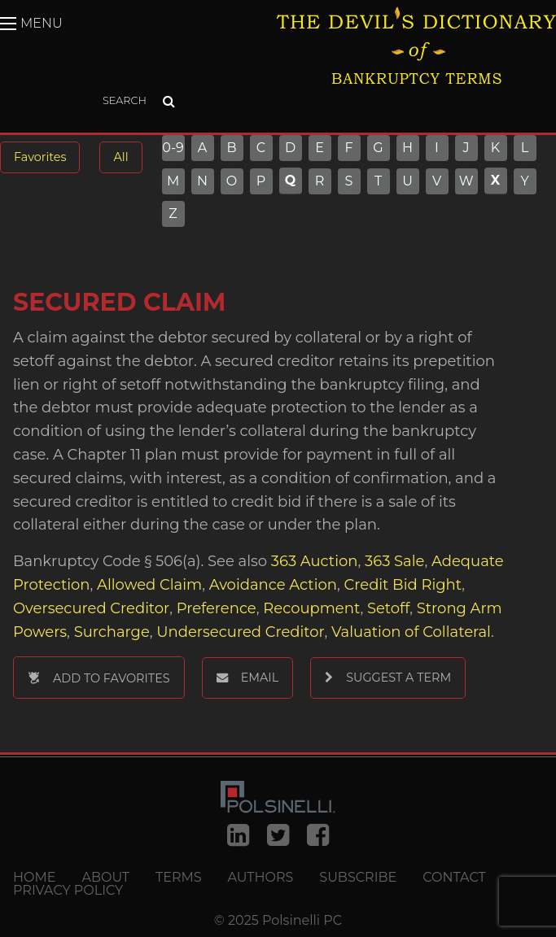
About (105, 877)
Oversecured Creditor (91, 608)
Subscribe (357, 877)
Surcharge (112, 632)
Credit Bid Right (403, 585)
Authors (261, 877)
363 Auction (314, 561)
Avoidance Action (273, 585)
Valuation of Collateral (411, 632)
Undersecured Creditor (240, 632)
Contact (453, 877)
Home (34, 877)
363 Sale (394, 561)
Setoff (388, 608)
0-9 (173, 148)
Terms (178, 877)
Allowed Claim (149, 585)
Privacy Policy (68, 890)
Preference (216, 608)
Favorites (40, 157)
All (120, 157)
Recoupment (311, 608)
